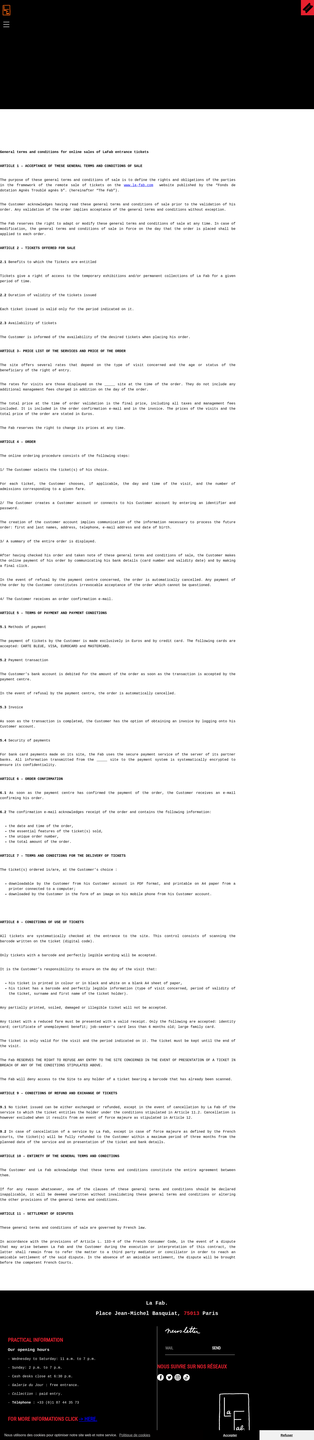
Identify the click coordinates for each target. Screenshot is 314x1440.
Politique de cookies (134, 1435)
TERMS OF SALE (146, 1429)
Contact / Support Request (200, 1429)
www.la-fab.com (193, 166)
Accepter (230, 1435)
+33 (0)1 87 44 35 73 (58, 1383)
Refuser (287, 1435)
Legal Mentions (103, 1429)
